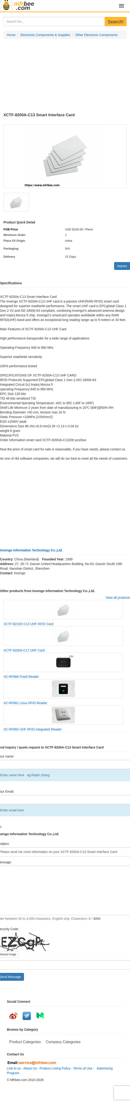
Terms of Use (82, 1068)
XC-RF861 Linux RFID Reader (25, 703)
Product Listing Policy (55, 1068)
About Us (30, 1068)
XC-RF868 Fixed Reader (21, 676)
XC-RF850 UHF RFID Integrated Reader (32, 729)
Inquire (122, 266)
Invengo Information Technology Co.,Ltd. (31, 550)
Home (11, 35)
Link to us (14, 1068)
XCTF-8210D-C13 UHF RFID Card (28, 624)
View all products (118, 597)
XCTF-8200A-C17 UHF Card (24, 650)
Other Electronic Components (96, 35)
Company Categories (63, 1042)
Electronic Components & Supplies (45, 35)
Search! (116, 21)
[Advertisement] (65, 76)
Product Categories (25, 1042)
